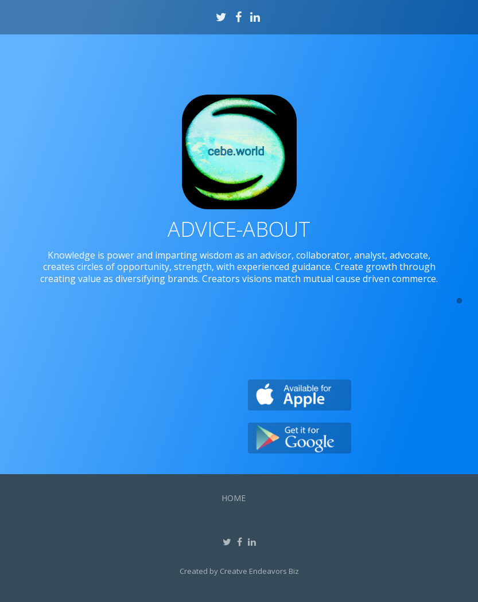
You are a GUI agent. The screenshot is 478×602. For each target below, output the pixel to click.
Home (233, 497)
